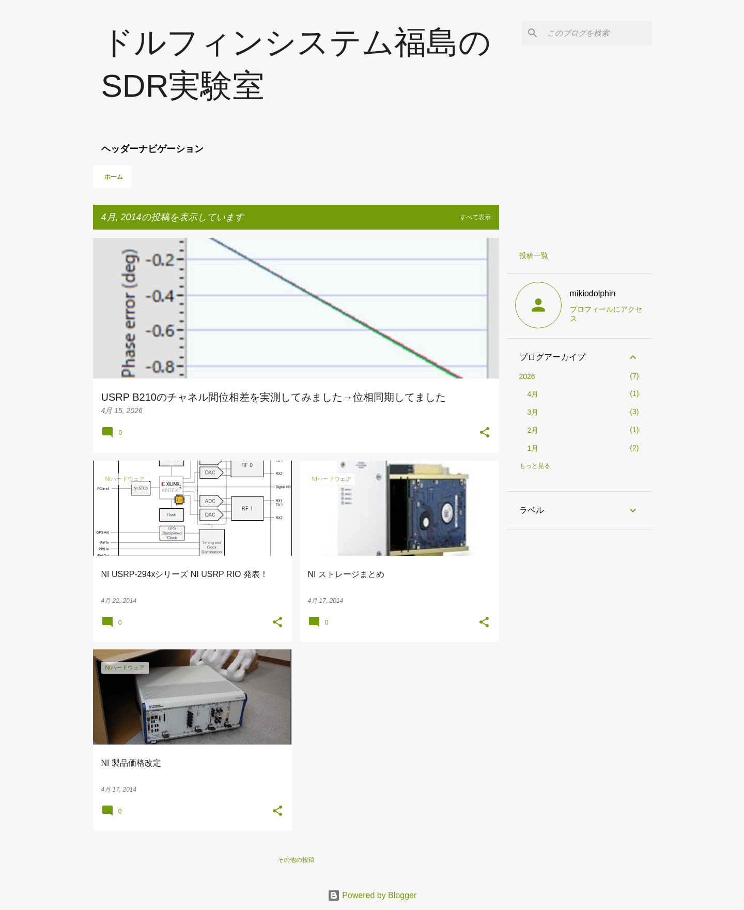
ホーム (113, 176)
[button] (484, 433)
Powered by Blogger (372, 895)
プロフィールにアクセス (606, 314)
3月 (533, 412)
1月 (533, 448)
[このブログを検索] (597, 33)
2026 (527, 376)
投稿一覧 (533, 255)
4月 (533, 394)
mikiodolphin (593, 293)
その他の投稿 (296, 859)
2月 (533, 430)
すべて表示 (475, 217)
